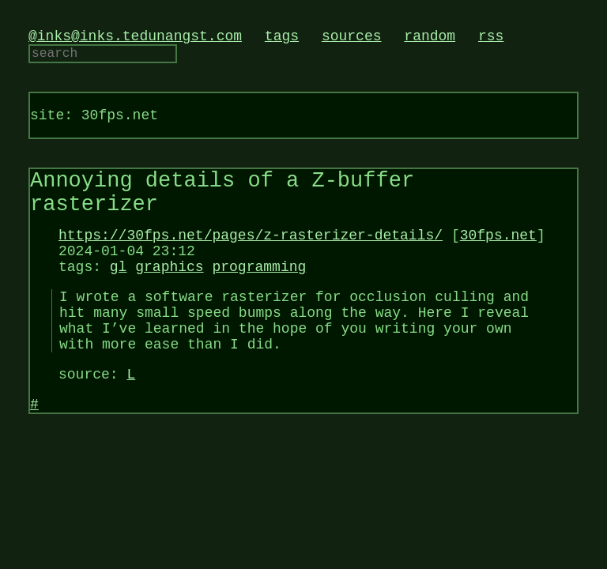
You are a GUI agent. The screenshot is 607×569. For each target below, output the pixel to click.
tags (282, 37)
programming (259, 295)
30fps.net (498, 257)
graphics (169, 295)
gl (118, 295)
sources (352, 37)
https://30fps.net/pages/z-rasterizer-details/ (250, 257)
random (429, 37)
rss (490, 37)
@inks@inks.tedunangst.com (135, 37)
